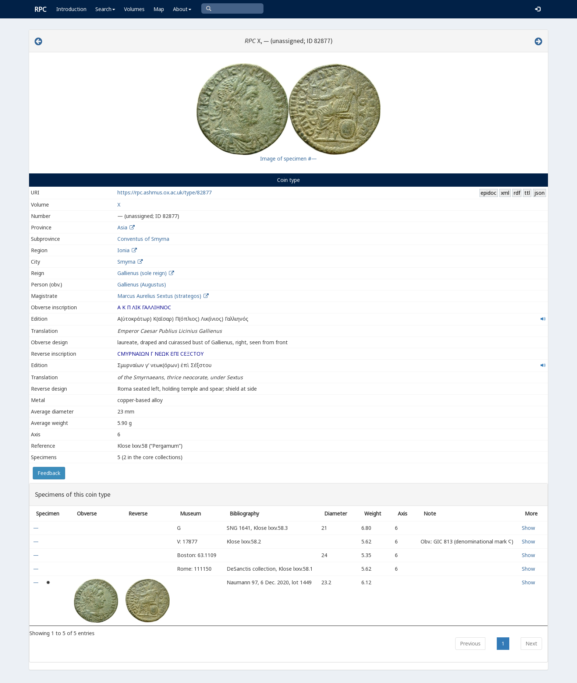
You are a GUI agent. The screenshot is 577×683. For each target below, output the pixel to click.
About (182, 9)
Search (105, 9)
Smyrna (126, 261)
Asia (122, 227)
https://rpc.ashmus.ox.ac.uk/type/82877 (164, 192)
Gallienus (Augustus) (141, 284)
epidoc (488, 192)
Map (158, 9)
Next (531, 643)
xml (505, 192)
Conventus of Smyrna (143, 238)
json (539, 192)
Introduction (71, 9)
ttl (527, 192)
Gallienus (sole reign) (142, 273)
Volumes (134, 9)
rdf (517, 192)
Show (528, 527)
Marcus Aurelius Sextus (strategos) (160, 295)
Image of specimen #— (288, 158)
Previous (470, 643)
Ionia (123, 250)
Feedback (49, 472)
